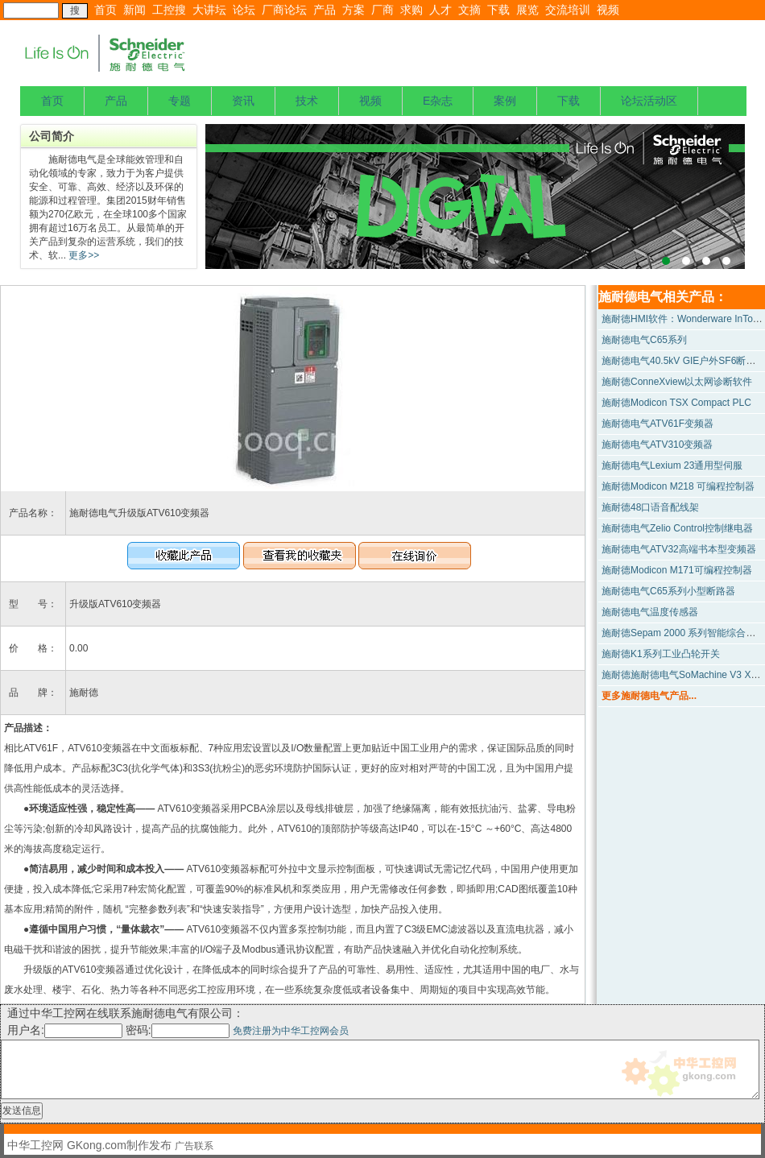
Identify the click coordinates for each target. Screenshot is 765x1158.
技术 (307, 100)
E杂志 (438, 100)
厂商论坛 (284, 9)
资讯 (243, 100)
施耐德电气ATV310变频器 (657, 444)
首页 (105, 9)
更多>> (82, 255)
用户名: (64, 1030)
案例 (505, 100)
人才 (440, 9)
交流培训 (567, 9)
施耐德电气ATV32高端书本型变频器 (679, 549)
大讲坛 (209, 9)
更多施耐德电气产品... (649, 695)
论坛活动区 (649, 100)
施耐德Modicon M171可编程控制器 (677, 570)
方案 (353, 9)
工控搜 (169, 9)
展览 (527, 9)
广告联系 (194, 1146)
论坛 (244, 9)
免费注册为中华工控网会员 (291, 1030)
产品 (324, 9)
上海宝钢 (475, 196)
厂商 (382, 9)
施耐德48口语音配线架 (650, 507)
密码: (179, 1030)
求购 (411, 9)
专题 (179, 100)
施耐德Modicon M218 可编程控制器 (678, 486)
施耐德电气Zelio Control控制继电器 (677, 528)
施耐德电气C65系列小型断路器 (668, 591)
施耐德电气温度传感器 (650, 612)
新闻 (134, 9)
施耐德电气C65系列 (644, 339)
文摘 (469, 9)
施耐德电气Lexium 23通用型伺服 (672, 465)
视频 (608, 9)
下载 (498, 9)
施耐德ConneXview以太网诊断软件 (677, 381)
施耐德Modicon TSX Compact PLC (676, 402)
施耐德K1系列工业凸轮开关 (661, 654)
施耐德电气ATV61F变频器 (657, 423)
